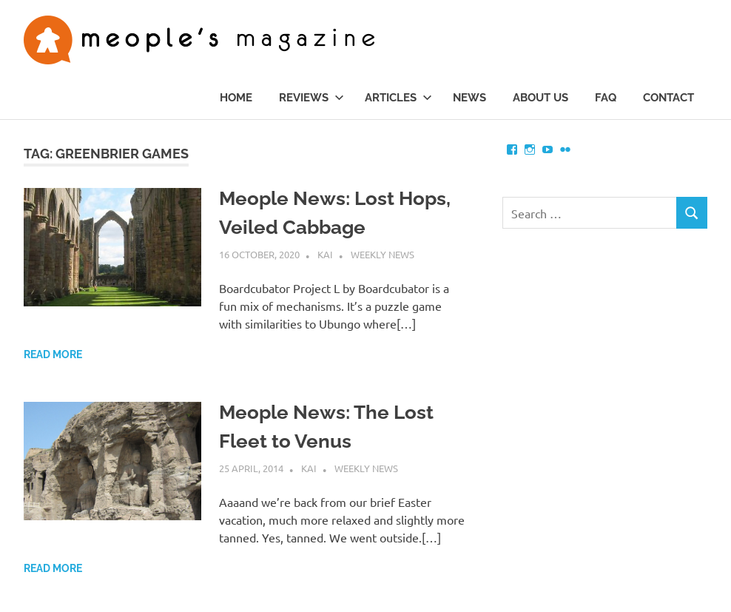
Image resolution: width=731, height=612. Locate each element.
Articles (398, 97)
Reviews (311, 97)
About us (540, 97)
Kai (325, 254)
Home (236, 97)
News (469, 97)
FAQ (605, 97)
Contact (668, 97)
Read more (53, 354)
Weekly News (382, 254)
